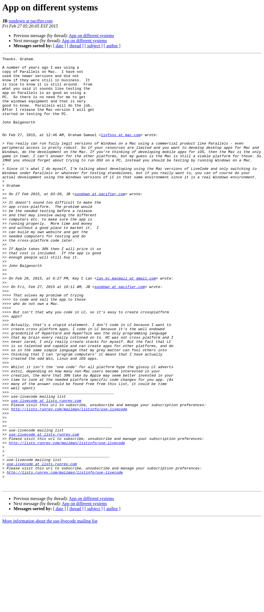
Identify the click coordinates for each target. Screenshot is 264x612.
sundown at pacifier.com (31, 21)
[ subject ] (94, 45)
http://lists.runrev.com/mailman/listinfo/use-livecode (69, 479)
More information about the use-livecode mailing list (50, 607)
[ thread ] (75, 45)
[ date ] (59, 45)
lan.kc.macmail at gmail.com (126, 322)
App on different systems (91, 35)
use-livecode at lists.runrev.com (46, 469)
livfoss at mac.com (120, 150)
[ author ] (112, 45)
